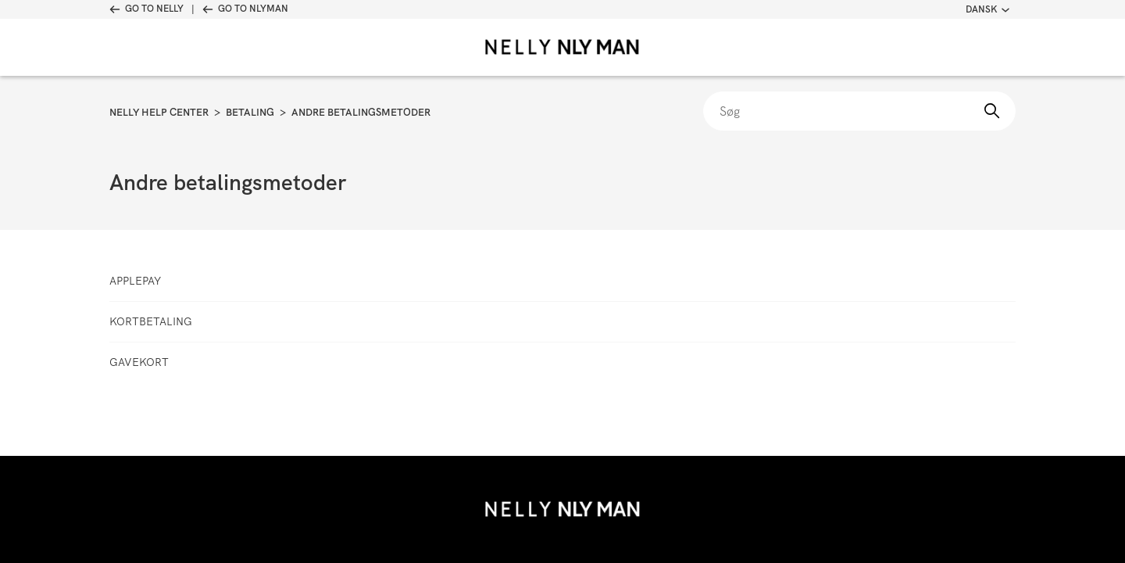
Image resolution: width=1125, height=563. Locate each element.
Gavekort (139, 362)
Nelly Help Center (159, 112)
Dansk (987, 9)
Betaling (250, 112)
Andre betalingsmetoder (360, 112)
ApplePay (135, 281)
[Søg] (859, 111)
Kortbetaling (150, 321)
